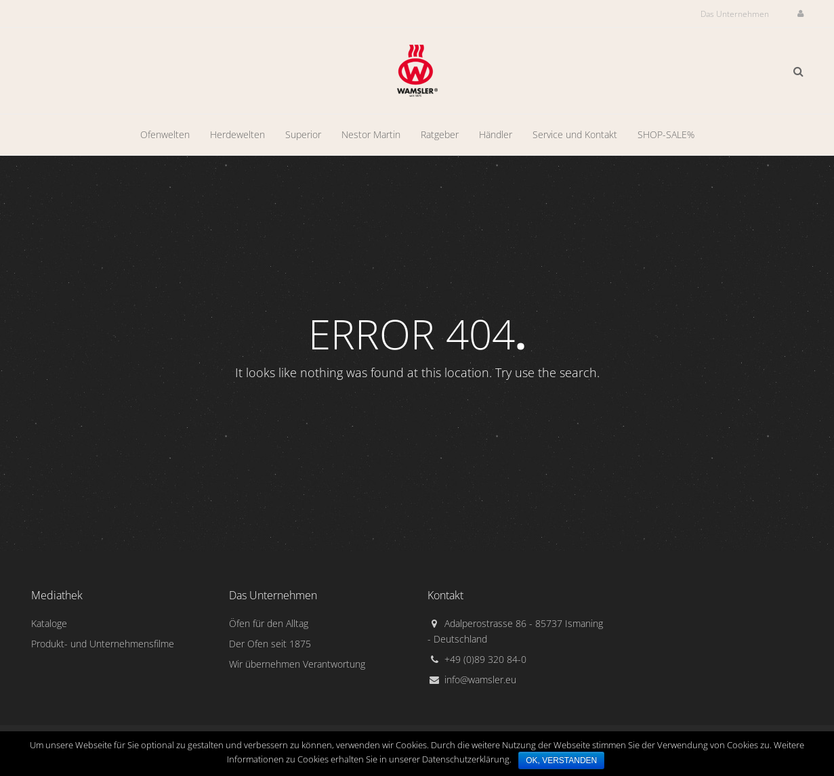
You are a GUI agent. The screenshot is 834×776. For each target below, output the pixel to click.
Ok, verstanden (561, 760)
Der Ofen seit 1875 (270, 643)
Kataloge (49, 623)
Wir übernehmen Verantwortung (297, 664)
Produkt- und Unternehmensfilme (102, 643)
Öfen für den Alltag (268, 623)
